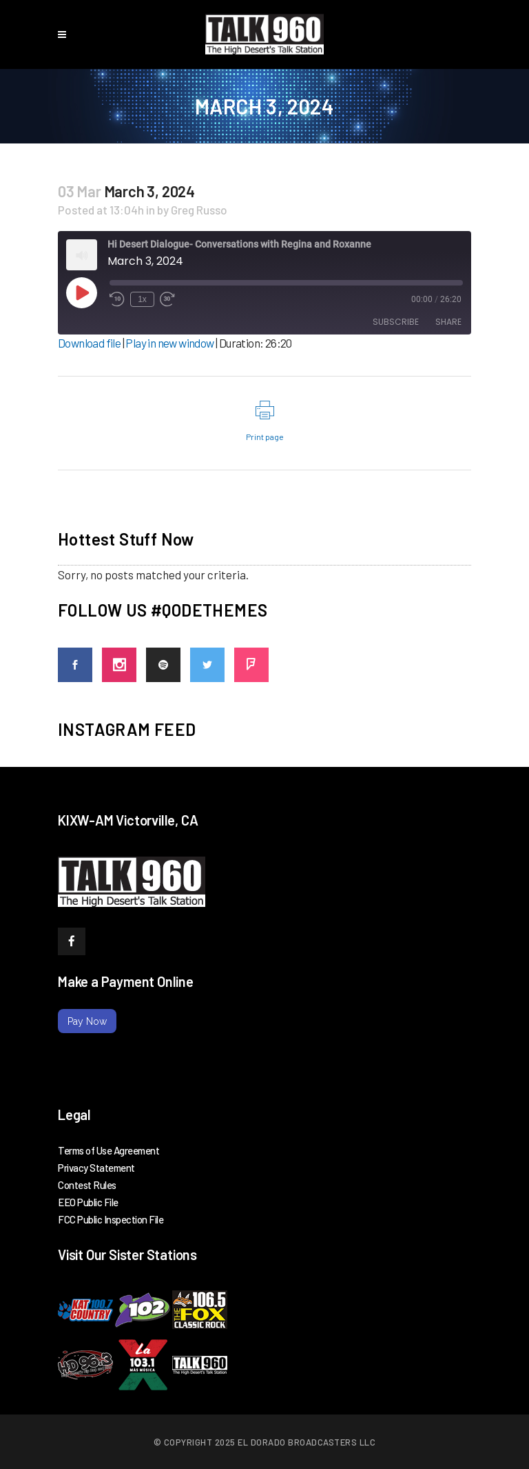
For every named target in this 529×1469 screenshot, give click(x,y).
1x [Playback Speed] (142, 299)
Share (448, 322)
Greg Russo (199, 210)
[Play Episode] (81, 292)
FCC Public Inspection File (110, 1219)
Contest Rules (87, 1185)
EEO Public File (88, 1202)
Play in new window (169, 343)
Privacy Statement (96, 1167)
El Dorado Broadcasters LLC (306, 1442)
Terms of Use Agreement (108, 1150)
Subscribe (396, 322)
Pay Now (87, 1021)
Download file (89, 343)
